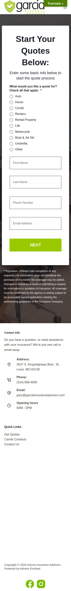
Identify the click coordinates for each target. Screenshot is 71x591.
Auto (18, 96)
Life (17, 125)
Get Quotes (12, 434)
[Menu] (65, 7)
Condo (19, 108)
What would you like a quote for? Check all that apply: (33, 88)
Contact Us (11, 444)
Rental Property (25, 119)
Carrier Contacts (15, 439)
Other (19, 149)
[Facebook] (30, 584)
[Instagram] (41, 584)
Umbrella (21, 143)
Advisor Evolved (30, 568)
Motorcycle (22, 131)
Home (19, 102)
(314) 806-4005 (27, 382)
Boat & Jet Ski (24, 137)
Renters (20, 114)
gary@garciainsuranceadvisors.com (41, 395)
